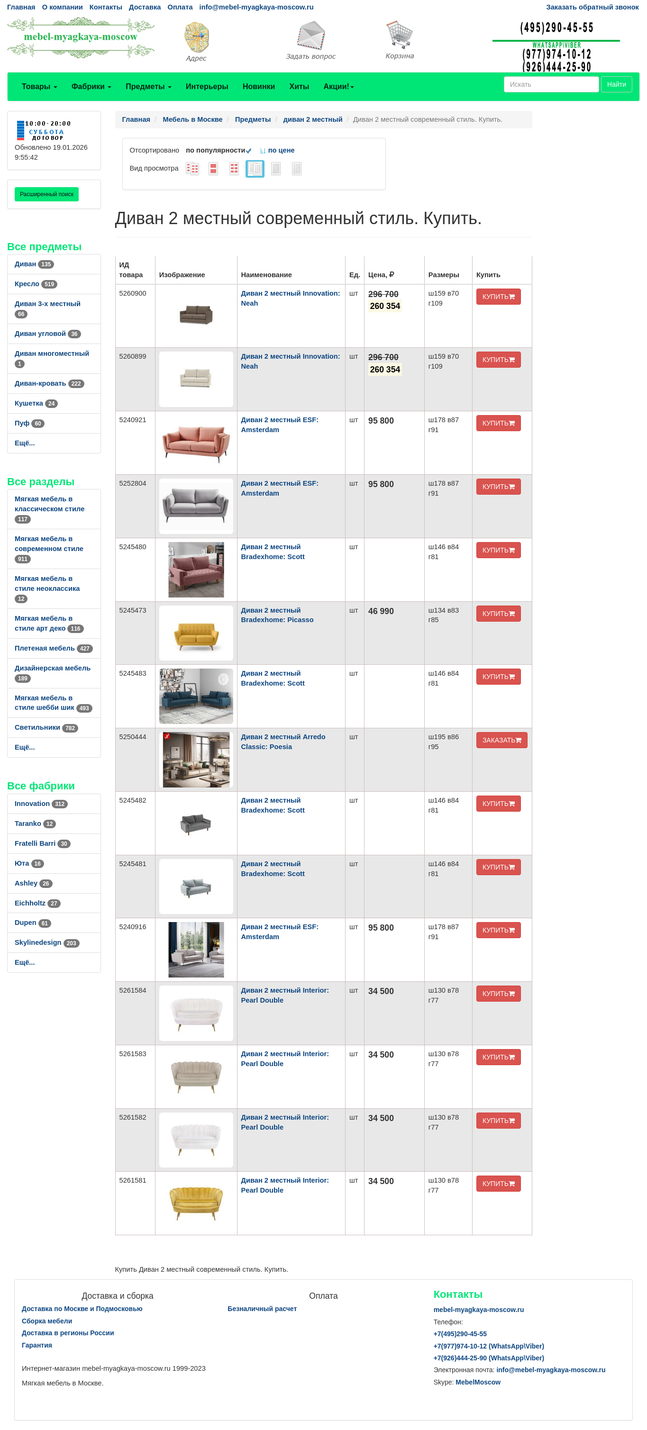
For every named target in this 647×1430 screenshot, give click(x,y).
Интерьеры (207, 86)
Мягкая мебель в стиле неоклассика (47, 588)
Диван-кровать (49, 383)
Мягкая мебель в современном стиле (49, 548)
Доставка (145, 7)
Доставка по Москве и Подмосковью (82, 1308)
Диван (34, 264)
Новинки (259, 86)
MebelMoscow (478, 1382)
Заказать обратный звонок (593, 7)
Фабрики (91, 86)
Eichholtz (38, 903)
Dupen (33, 922)
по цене (277, 150)
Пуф (30, 423)
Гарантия (37, 1345)
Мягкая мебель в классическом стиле (49, 509)
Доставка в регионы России (68, 1333)
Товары (39, 86)
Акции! (338, 86)
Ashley (34, 883)
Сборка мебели (47, 1321)
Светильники (46, 727)
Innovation (41, 803)
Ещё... (25, 443)
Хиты (299, 86)
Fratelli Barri (43, 843)
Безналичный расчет (262, 1308)
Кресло (36, 284)
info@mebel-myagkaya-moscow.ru (257, 7)
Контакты (106, 7)
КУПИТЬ (499, 296)
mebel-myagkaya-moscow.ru (479, 1309)
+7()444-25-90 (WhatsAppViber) (489, 1358)
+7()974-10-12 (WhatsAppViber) (489, 1346)
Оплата (179, 7)
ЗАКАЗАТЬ (502, 740)
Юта (29, 863)
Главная (21, 7)
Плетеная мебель (54, 648)
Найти (616, 84)
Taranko (35, 823)
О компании (62, 7)
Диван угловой (48, 333)
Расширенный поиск (46, 194)
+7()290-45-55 (460, 1334)
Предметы (149, 86)
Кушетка (36, 403)
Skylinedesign (47, 942)
